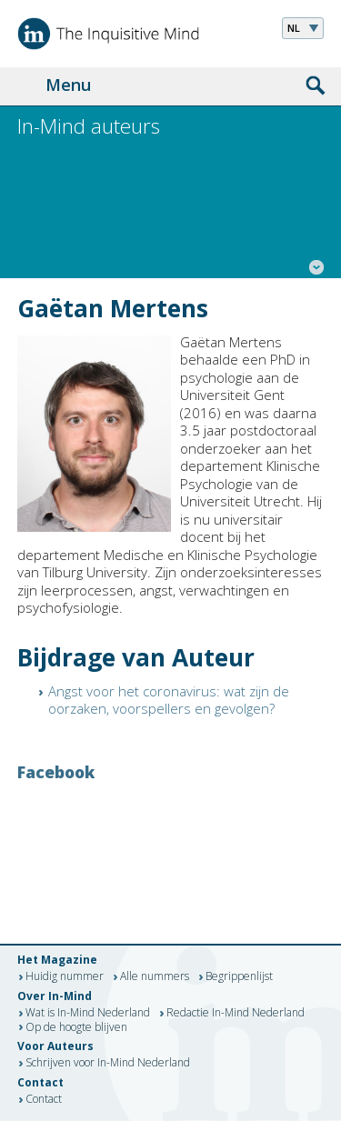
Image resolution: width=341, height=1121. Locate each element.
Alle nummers (154, 977)
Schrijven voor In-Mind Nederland (107, 1063)
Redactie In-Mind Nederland (235, 1013)
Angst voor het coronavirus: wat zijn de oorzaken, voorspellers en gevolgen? (168, 700)
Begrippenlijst (239, 977)
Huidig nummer (64, 977)
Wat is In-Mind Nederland (87, 1013)
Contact (43, 1100)
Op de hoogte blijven (76, 1027)
